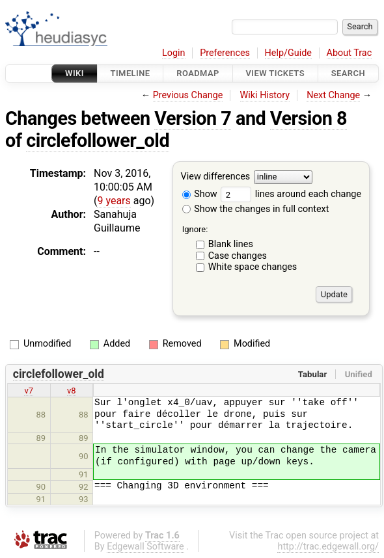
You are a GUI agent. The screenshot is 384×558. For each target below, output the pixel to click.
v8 (71, 390)
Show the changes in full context (255, 209)
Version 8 (308, 118)
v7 (28, 390)
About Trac (349, 53)
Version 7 (192, 118)
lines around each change (291, 194)
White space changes (252, 266)
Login (173, 53)
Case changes (237, 255)
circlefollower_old (97, 140)
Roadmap (197, 73)
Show (199, 194)
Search (348, 73)
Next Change (333, 95)
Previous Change (188, 95)
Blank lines (230, 244)
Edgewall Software (145, 546)
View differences (216, 177)
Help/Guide (288, 53)
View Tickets (275, 73)
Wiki (74, 73)
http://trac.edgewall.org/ (328, 546)
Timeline (130, 73)
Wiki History (265, 95)
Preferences (225, 53)
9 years (113, 200)
